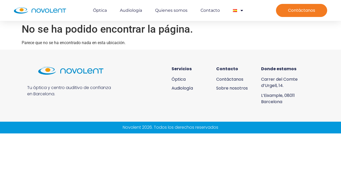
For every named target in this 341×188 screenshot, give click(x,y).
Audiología (131, 10)
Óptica (100, 10)
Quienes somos (171, 10)
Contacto (210, 10)
